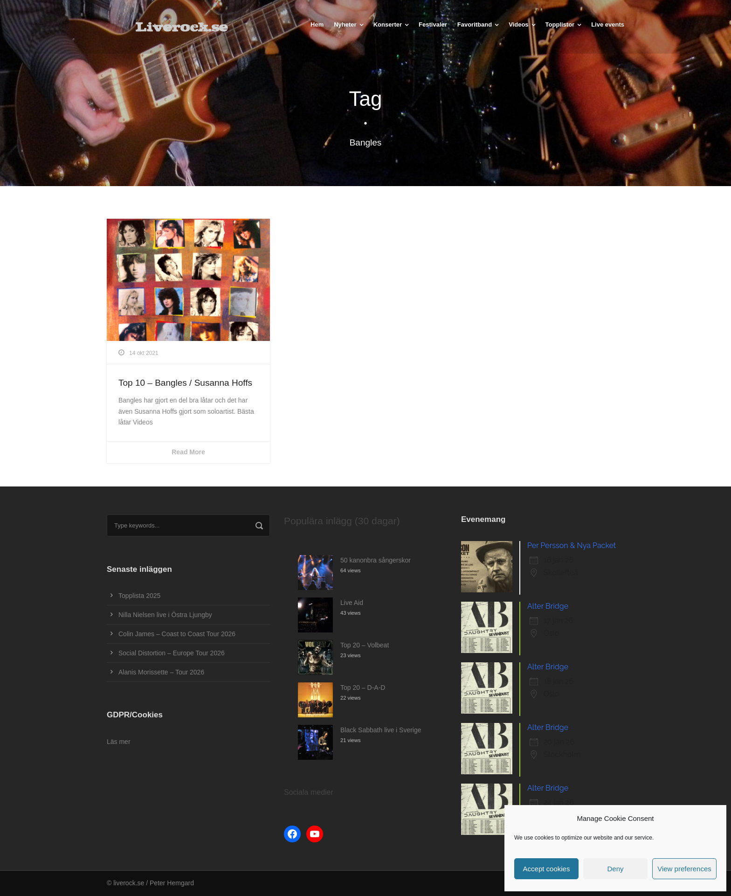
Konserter (387, 24)
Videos (518, 24)
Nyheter (345, 24)
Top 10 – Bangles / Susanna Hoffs (185, 383)
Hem (317, 24)
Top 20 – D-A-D (362, 687)
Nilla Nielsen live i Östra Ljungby (165, 614)
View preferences (684, 869)
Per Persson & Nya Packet (571, 545)
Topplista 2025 (139, 595)
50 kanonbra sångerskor (375, 560)
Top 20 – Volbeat (364, 645)
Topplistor (560, 24)
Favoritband (474, 24)
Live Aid (351, 602)
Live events (607, 24)
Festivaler (433, 24)
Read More (188, 452)
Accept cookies (546, 869)
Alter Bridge (547, 606)
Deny (615, 869)
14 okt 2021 (144, 353)
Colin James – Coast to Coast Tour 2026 (176, 634)
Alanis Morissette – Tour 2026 (161, 672)
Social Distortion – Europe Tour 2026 (171, 653)
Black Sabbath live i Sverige (380, 730)
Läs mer (119, 741)
